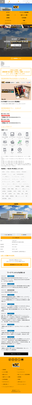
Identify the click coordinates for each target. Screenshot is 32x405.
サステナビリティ (5, 381)
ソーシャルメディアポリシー (8, 386)
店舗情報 (2, 62)
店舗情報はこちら (16, 58)
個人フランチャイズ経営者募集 (24, 374)
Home (2, 61)
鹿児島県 (2, 64)
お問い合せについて (21, 381)
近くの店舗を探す (16, 237)
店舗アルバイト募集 (6, 376)
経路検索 (23, 234)
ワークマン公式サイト (16, 7)
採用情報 (19, 376)
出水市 (2, 65)
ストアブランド (21, 369)
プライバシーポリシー (22, 384)
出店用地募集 (5, 379)
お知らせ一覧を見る (16, 353)
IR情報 (19, 379)
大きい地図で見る (8, 234)
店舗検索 (4, 369)
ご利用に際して (5, 384)
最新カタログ (5, 374)
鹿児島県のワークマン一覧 (16, 264)
